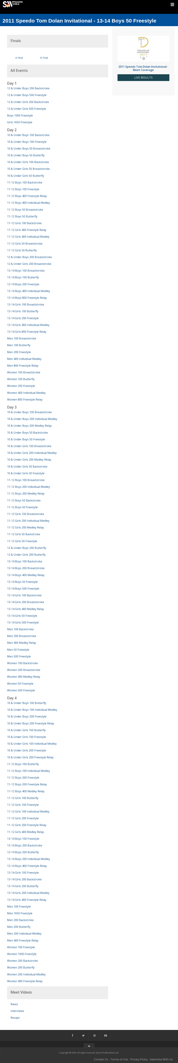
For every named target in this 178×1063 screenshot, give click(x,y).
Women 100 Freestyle (21, 947)
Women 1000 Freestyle (21, 954)
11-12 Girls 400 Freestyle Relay (26, 230)
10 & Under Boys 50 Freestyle (26, 439)
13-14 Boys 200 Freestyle (23, 284)
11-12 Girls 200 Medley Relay (25, 527)
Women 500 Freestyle (21, 690)
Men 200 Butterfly (18, 927)
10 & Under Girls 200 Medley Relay (29, 459)
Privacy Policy (139, 1059)
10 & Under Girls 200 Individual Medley (32, 453)
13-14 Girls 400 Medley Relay (25, 609)
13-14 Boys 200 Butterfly (23, 852)
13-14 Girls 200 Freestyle (23, 318)
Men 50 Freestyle (18, 650)
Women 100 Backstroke (22, 663)
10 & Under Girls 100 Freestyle (26, 737)
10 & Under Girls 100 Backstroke (28, 162)
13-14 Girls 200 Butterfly (22, 886)
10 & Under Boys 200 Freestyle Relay (30, 723)
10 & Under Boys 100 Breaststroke (29, 412)
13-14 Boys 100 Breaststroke (26, 270)
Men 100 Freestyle (19, 906)
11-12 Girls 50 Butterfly (22, 250)
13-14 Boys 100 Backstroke (24, 561)
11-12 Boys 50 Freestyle (22, 507)
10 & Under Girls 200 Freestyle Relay (30, 757)
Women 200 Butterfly (21, 967)
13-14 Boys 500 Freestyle (23, 588)
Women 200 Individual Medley (26, 974)
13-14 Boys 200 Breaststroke (26, 568)
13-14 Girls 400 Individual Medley (28, 325)
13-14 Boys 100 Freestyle (23, 839)
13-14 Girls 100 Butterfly (22, 311)
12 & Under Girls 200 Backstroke (28, 102)
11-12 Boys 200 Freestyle (23, 777)
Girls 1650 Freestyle (19, 122)
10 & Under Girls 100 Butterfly (26, 730)
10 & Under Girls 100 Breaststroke (29, 446)
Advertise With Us (161, 1059)
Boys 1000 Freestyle (20, 115)
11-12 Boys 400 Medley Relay (25, 791)
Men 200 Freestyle (19, 352)
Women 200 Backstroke (22, 961)
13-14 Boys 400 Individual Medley (28, 291)
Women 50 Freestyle (20, 683)
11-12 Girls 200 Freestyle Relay (26, 825)
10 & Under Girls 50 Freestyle (25, 473)
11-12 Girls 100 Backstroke (24, 223)
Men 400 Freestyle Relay (22, 940)
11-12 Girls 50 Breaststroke (25, 243)
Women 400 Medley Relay (23, 677)
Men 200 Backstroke (20, 920)
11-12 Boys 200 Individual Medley (28, 487)
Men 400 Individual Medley (24, 359)
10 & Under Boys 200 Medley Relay (29, 426)
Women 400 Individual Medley (26, 393)
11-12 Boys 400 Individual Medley (28, 203)
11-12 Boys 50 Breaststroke (25, 210)
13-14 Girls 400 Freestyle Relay (26, 900)
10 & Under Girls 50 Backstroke (27, 466)
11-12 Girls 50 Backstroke (23, 534)
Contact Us (101, 1059)
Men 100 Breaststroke (21, 338)
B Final (44, 57)
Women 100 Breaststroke (23, 372)
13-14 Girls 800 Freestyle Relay (26, 332)
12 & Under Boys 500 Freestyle (26, 95)
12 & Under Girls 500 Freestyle (26, 109)
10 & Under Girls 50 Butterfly (25, 176)
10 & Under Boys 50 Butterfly (26, 155)
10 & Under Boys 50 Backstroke (27, 432)
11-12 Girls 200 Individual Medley (28, 521)
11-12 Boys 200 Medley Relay (25, 493)
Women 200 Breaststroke (23, 670)
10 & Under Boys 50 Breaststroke (28, 148)
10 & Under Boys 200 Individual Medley (32, 419)
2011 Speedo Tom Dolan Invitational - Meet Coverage (143, 68)
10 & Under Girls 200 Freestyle (26, 750)
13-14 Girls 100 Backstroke (24, 595)
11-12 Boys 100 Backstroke (24, 182)
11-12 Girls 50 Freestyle (22, 541)
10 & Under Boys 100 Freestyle (26, 142)
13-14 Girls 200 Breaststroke (25, 602)
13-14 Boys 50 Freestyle (22, 582)
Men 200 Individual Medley (24, 933)
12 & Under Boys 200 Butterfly (26, 548)
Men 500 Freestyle (19, 656)
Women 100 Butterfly (21, 379)
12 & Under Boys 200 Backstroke (28, 88)
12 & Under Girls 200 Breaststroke (29, 264)
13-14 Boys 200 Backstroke (24, 845)
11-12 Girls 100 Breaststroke (25, 514)
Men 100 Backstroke (20, 629)
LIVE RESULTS (143, 77)
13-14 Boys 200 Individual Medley (28, 859)
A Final (19, 57)
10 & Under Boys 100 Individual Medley (32, 710)
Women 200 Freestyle (21, 386)
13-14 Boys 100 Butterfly (23, 277)
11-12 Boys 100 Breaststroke (26, 480)
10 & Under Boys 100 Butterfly (26, 703)
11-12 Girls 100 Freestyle (23, 805)
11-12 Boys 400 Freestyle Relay (27, 196)
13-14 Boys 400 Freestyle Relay (27, 866)
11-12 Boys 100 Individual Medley (28, 771)
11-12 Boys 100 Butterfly (23, 764)
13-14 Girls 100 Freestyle (23, 872)
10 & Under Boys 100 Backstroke (28, 135)
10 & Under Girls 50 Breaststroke (28, 169)
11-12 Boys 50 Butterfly (22, 216)
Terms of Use (119, 1059)
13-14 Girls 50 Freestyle (22, 616)
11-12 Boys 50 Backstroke (24, 500)
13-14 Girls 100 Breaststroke (25, 304)
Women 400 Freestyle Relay (25, 981)
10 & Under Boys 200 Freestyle (26, 716)
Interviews (17, 1011)
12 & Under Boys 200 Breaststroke (29, 257)
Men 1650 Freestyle (19, 913)
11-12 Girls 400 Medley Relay (25, 832)
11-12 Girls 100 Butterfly (22, 798)
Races (14, 1004)
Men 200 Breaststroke (21, 636)
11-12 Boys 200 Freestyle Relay (27, 784)
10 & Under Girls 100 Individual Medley (32, 744)
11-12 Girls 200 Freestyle (23, 818)
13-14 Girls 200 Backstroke (24, 879)
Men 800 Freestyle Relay (22, 365)
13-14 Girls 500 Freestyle (23, 622)
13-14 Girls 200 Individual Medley (28, 893)
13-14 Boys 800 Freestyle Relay (27, 298)
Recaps (15, 1018)
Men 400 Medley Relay (21, 643)
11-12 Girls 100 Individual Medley (28, 811)
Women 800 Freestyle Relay (25, 399)
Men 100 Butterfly (18, 345)
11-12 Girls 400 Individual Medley (28, 237)
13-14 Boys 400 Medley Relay (25, 575)
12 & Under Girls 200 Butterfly (26, 555)
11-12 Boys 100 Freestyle (23, 189)
